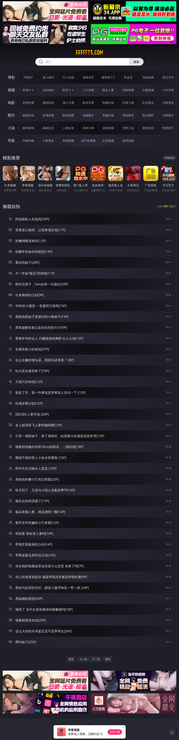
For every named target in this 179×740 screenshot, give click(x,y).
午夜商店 (48, 141)
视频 (11, 89)
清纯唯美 (128, 115)
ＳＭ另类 (168, 90)
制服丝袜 (108, 103)
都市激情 (28, 128)
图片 (11, 115)
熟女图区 (148, 115)
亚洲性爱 (28, 103)
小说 (11, 127)
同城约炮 (28, 141)
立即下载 (115, 732)
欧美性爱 (88, 103)
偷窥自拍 (28, 115)
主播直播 (148, 90)
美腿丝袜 (108, 115)
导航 (11, 140)
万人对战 (68, 77)
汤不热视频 (88, 141)
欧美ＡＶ (68, 90)
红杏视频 (108, 141)
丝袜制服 (128, 90)
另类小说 (128, 128)
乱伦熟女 (148, 103)
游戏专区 (88, 77)
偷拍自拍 (48, 103)
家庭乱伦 (48, 128)
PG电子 (28, 77)
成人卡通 (68, 103)
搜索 (136, 62)
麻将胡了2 (108, 77)
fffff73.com (89, 52)
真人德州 (48, 77)
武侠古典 (88, 128)
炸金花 (128, 77)
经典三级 (128, 103)
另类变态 (168, 103)
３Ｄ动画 (88, 90)
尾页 (107, 659)
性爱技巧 (168, 128)
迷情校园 (108, 128)
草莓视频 (68, 141)
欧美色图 (68, 115)
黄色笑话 (148, 128)
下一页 (96, 659)
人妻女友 (68, 128)
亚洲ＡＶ (28, 90)
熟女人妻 (108, 90)
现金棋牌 (148, 77)
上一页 (83, 659)
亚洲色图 (48, 115)
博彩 (11, 77)
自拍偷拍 (48, 90)
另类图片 (168, 115)
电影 (11, 102)
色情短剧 (128, 141)
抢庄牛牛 (168, 77)
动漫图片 (88, 115)
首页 (71, 659)
